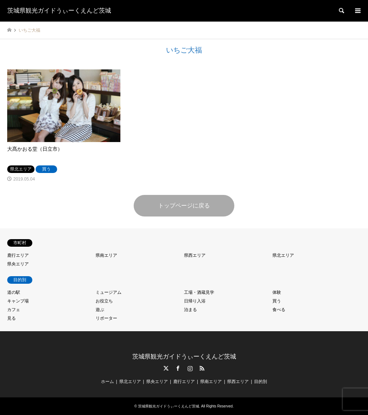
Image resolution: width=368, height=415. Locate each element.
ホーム (107, 381)
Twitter (166, 368)
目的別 (260, 381)
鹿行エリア (18, 255)
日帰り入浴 (195, 301)
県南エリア (106, 255)
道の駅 (13, 292)
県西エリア (195, 255)
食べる (278, 309)
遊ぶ (100, 309)
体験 (276, 292)
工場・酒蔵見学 (199, 292)
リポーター (106, 318)
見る (11, 318)
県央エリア (18, 263)
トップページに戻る (184, 205)
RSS (201, 368)
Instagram (190, 368)
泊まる (190, 309)
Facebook (177, 368)
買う (276, 301)
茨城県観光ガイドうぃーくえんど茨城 (184, 356)
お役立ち (104, 301)
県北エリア (283, 255)
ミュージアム (108, 292)
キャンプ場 (18, 301)
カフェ (13, 309)
